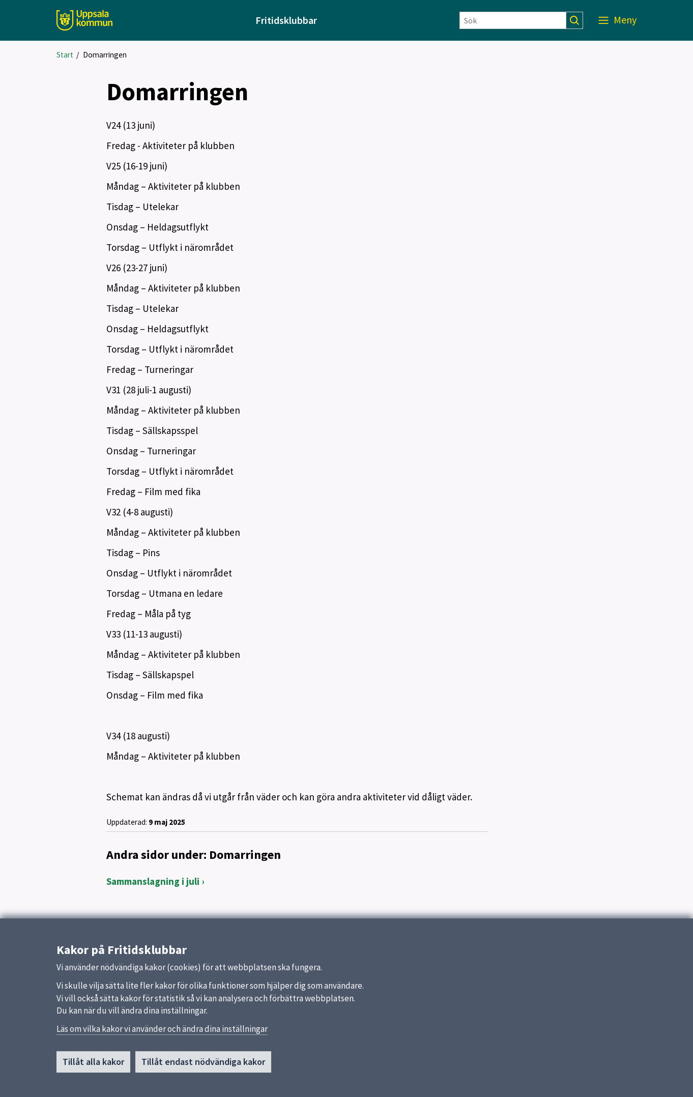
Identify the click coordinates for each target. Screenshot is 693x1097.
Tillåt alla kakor (93, 1064)
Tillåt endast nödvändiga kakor (203, 1064)
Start (64, 55)
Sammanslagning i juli (152, 881)
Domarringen (105, 55)
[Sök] (512, 20)
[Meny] (617, 20)
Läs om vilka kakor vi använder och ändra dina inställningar (162, 1031)
